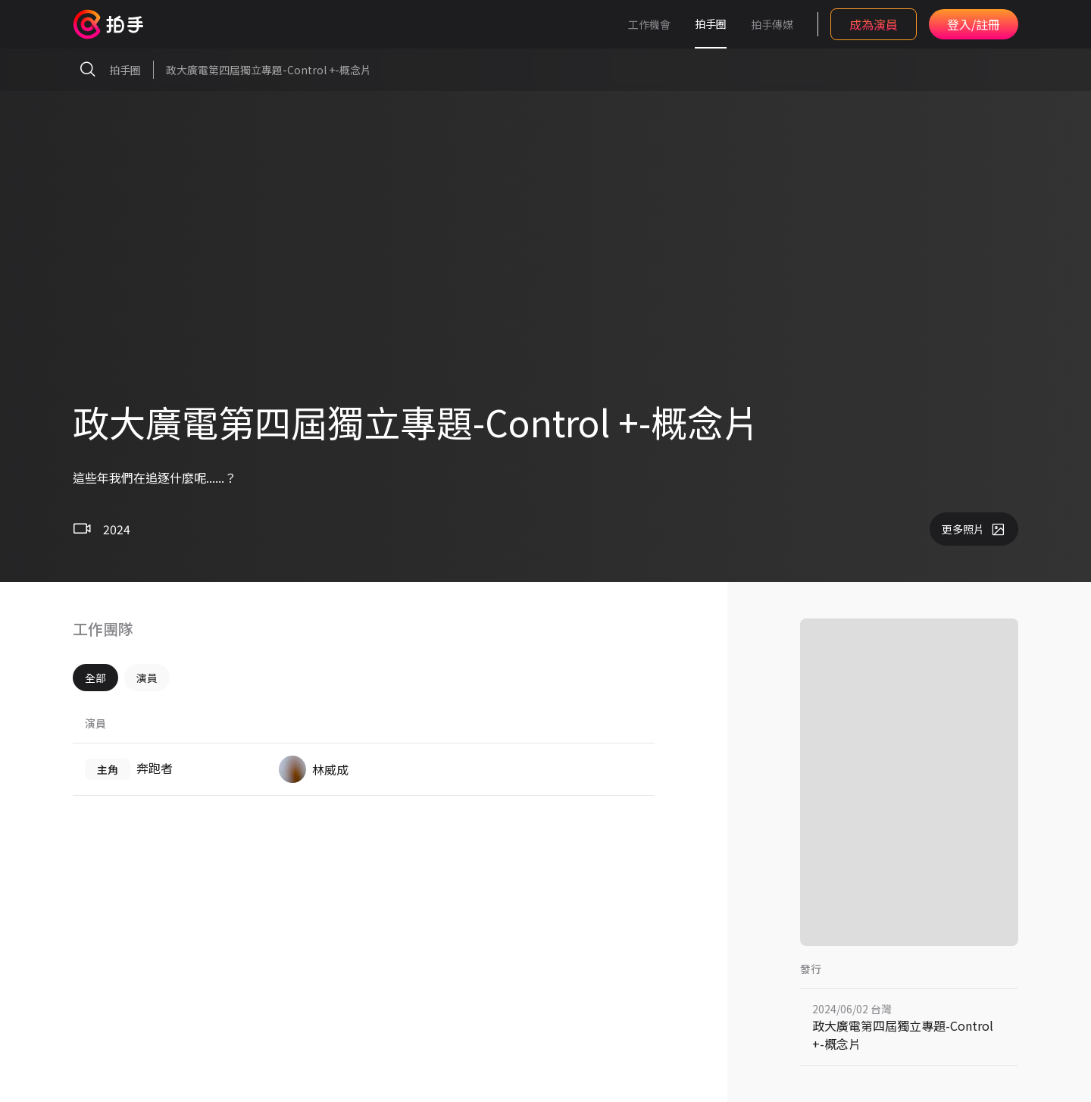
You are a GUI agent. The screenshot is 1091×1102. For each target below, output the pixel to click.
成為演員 (873, 24)
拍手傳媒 (772, 24)
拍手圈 (711, 23)
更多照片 (974, 529)
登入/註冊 (973, 24)
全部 (95, 677)
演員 (147, 677)
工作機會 (649, 24)
